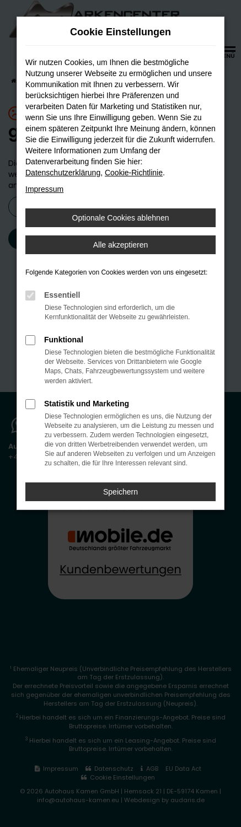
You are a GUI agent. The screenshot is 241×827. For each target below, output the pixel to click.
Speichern (120, 491)
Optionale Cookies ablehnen (120, 217)
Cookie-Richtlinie (134, 172)
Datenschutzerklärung (62, 172)
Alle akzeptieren (120, 244)
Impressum (44, 189)
